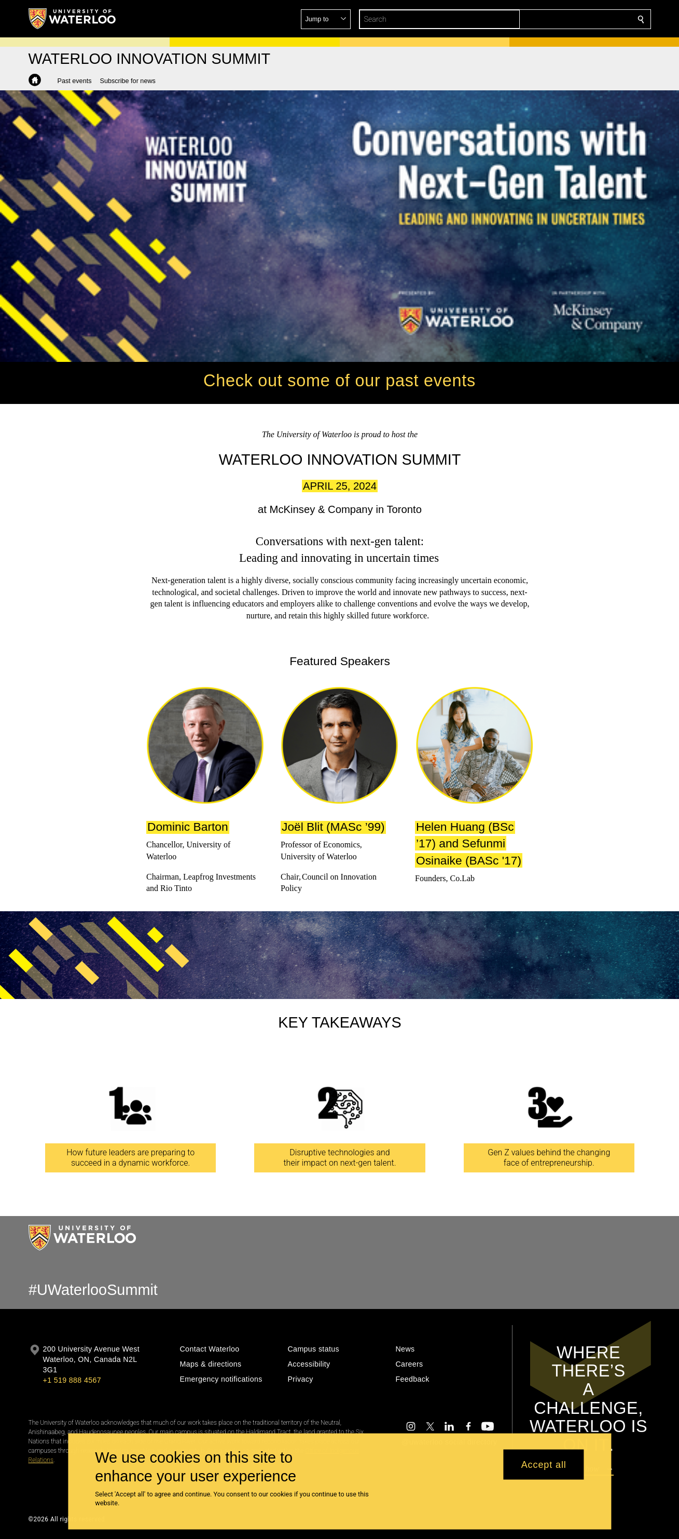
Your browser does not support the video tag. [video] (339, 226)
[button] (566, 19)
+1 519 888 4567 (72, 1380)
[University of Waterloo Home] (73, 18)
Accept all (543, 1464)
